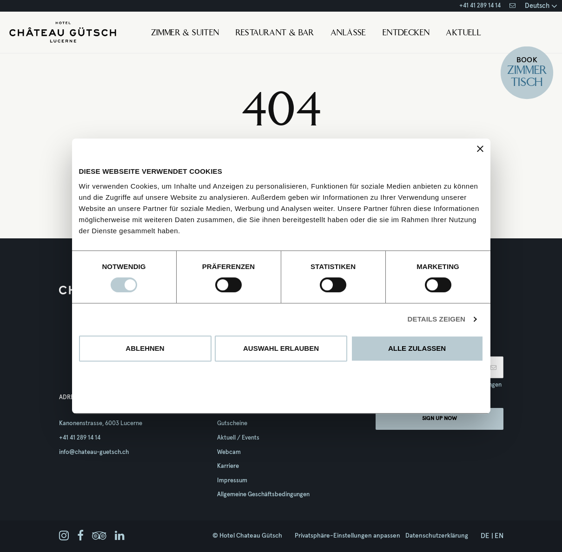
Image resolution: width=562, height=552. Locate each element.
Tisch (526, 82)
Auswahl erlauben (281, 348)
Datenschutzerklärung (436, 535)
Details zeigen (436, 319)
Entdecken (406, 33)
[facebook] (80, 536)
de (485, 535)
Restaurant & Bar (275, 33)
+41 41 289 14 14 (480, 6)
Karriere (228, 466)
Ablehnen (145, 348)
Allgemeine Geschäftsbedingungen (263, 495)
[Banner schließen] (480, 148)
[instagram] (64, 536)
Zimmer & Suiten (185, 33)
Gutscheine (232, 424)
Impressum (232, 481)
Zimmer (527, 71)
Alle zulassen (417, 348)
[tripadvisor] (99, 536)
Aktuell (463, 33)
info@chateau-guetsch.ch (94, 452)
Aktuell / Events (238, 438)
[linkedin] (120, 536)
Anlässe (348, 33)
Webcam (229, 452)
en (499, 535)
